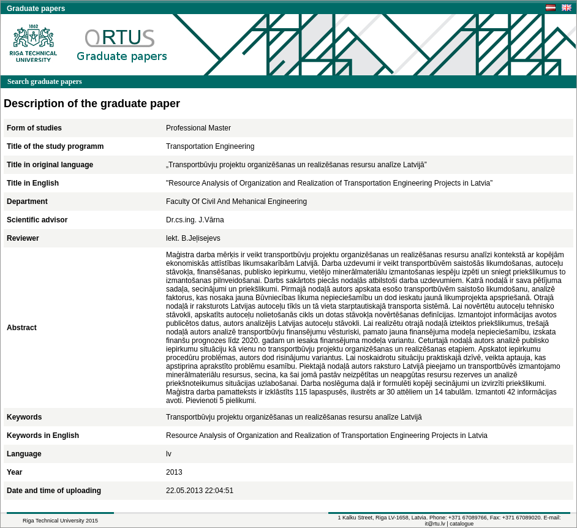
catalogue (461, 524)
